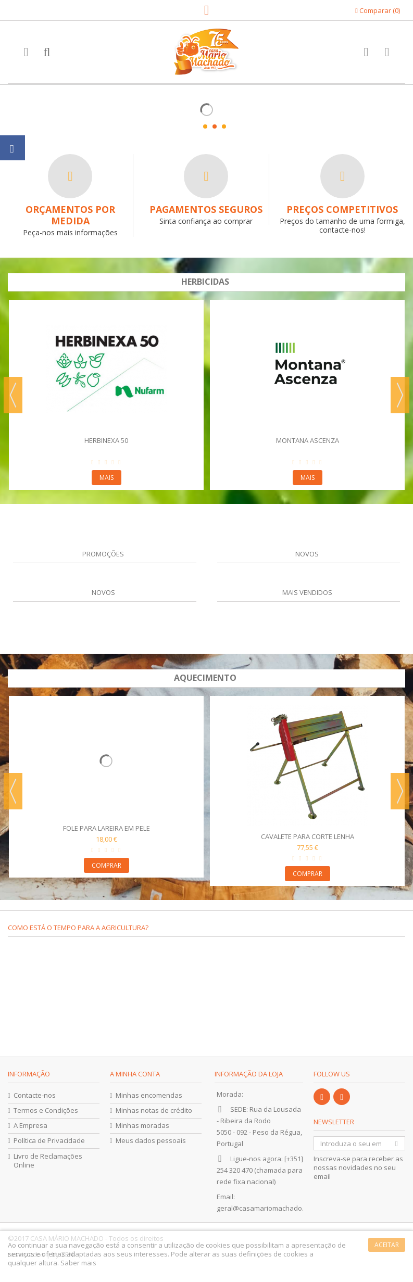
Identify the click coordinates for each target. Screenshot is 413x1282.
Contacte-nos (35, 1095)
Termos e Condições (46, 1110)
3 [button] (224, 126)
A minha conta (135, 1073)
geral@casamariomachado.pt (263, 1208)
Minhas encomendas (149, 1095)
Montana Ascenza (307, 440)
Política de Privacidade (49, 1140)
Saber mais (78, 1262)
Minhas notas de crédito (154, 1110)
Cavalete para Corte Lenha (307, 836)
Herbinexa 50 (106, 440)
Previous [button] (13, 395)
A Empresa (30, 1125)
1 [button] (205, 126)
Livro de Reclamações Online (48, 1161)
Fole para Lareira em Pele (106, 828)
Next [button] (400, 395)
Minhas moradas (142, 1125)
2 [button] (214, 126)
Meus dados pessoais (151, 1140)
